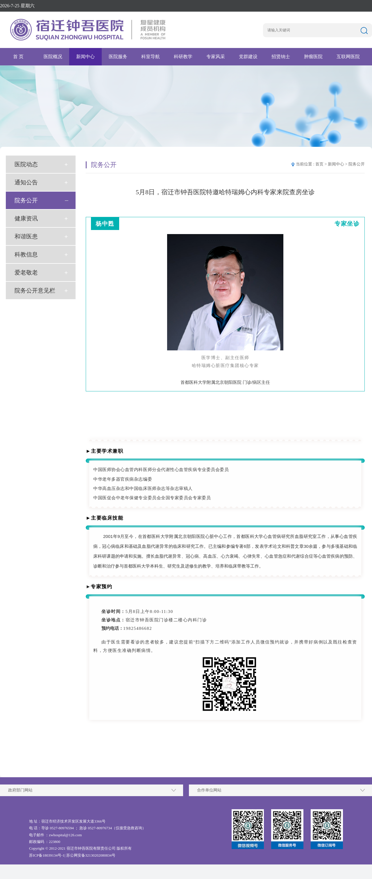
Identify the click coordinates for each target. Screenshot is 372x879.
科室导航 (150, 56)
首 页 (18, 56)
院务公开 (26, 200)
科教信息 (26, 254)
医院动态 (26, 164)
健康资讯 (26, 218)
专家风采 (215, 56)
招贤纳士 (280, 56)
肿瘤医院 (313, 56)
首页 (319, 164)
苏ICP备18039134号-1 (47, 855)
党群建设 (248, 56)
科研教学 (183, 56)
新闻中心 (85, 56)
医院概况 (53, 56)
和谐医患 (26, 236)
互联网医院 (348, 56)
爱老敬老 (26, 272)
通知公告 (26, 182)
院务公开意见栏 (35, 290)
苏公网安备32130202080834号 (90, 855)
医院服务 (118, 56)
